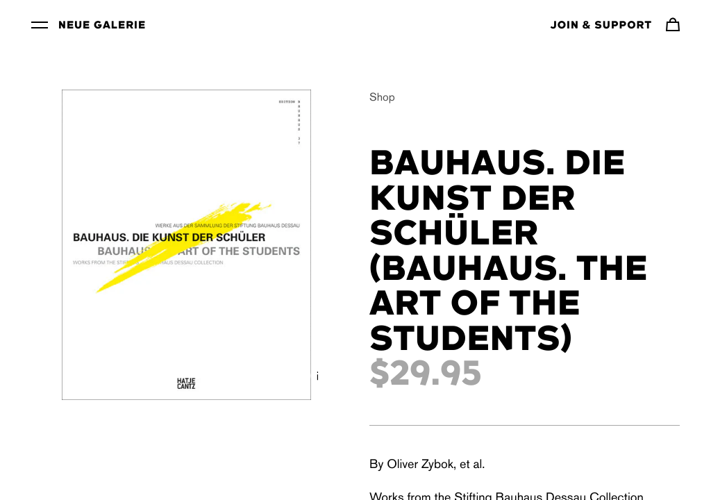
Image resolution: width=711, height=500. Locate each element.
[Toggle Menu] (39, 24)
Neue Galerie (102, 26)
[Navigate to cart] (673, 24)
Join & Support (601, 26)
